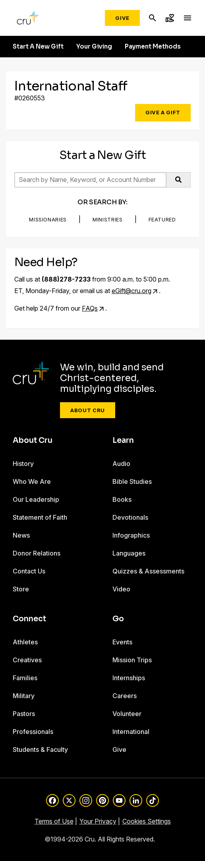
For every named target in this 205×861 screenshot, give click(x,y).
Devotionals (130, 517)
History (23, 464)
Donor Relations (36, 553)
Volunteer (126, 714)
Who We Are (32, 481)
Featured (162, 219)
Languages (128, 553)
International (130, 732)
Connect (29, 619)
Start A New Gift (38, 46)
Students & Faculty (40, 749)
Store (21, 589)
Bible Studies (132, 481)
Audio (121, 464)
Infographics (131, 535)
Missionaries (48, 219)
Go (118, 619)
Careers (124, 696)
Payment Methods (153, 46)
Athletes (25, 642)
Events (122, 642)
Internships (128, 678)
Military (24, 696)
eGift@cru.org (131, 291)
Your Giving (94, 46)
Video (121, 589)
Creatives (27, 660)
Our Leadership (36, 499)
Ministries (108, 219)
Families (25, 678)
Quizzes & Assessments (148, 571)
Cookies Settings (146, 821)
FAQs (90, 308)
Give (122, 18)
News (21, 535)
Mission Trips (132, 660)
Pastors (24, 714)
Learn (123, 440)
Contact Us (29, 571)
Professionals (33, 732)
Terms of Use (54, 821)
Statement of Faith (40, 517)
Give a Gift (162, 112)
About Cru (87, 410)
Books (122, 499)
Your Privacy (97, 821)
